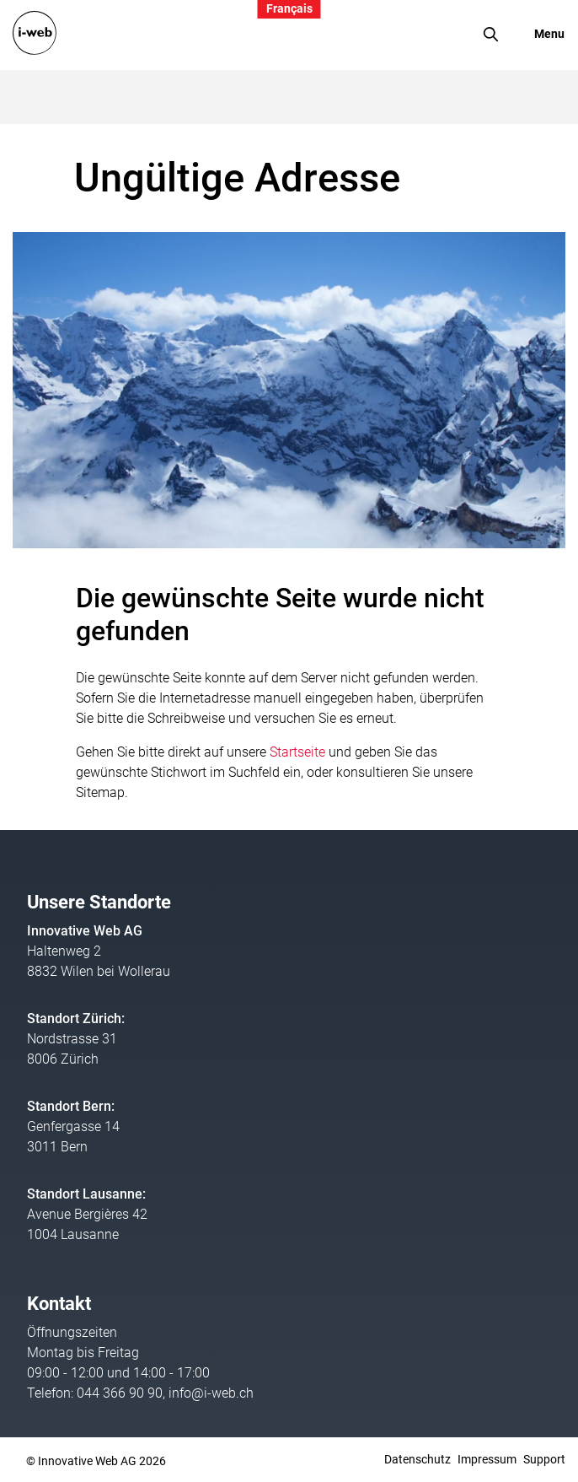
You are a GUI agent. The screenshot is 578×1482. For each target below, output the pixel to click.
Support (544, 1459)
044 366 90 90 (120, 1393)
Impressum (487, 1459)
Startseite (297, 752)
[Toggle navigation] (538, 34)
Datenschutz (417, 1459)
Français (289, 9)
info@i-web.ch (211, 1393)
